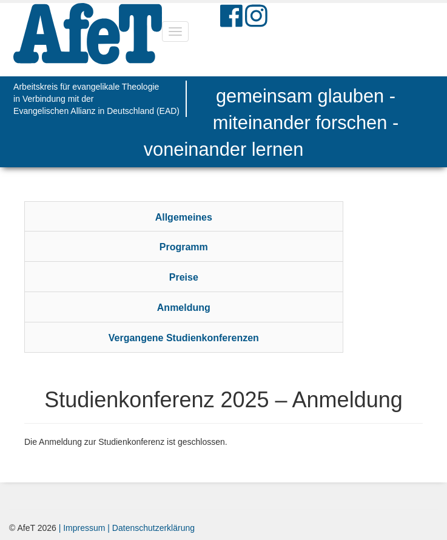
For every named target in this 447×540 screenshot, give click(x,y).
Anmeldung (183, 307)
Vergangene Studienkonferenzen (184, 338)
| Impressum (82, 528)
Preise (183, 277)
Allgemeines (183, 217)
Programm (184, 247)
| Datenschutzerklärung (150, 528)
